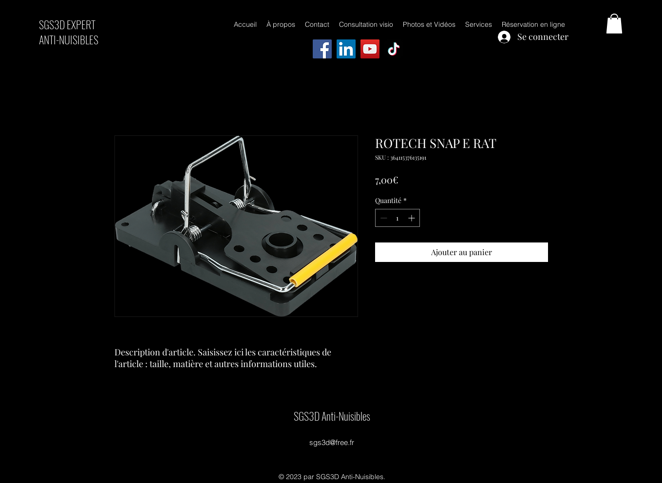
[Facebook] (322, 48)
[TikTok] (393, 48)
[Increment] (412, 217)
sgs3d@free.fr (331, 442)
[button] (614, 24)
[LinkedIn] (346, 48)
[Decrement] (383, 217)
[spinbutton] (397, 217)
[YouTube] (369, 48)
